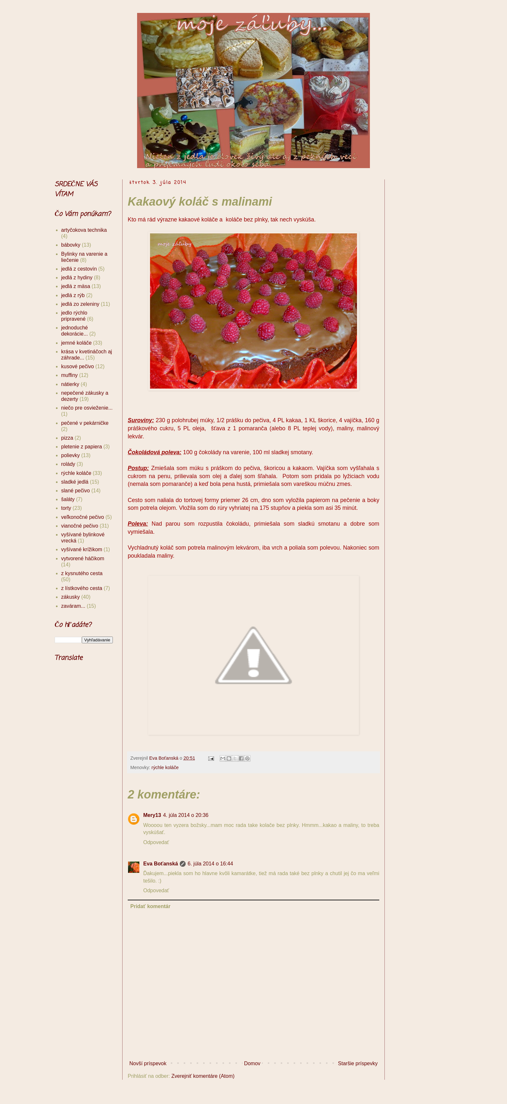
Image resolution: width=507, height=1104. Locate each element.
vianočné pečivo (79, 526)
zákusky (70, 597)
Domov (252, 1063)
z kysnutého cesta (81, 573)
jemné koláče (76, 343)
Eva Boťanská (160, 863)
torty (66, 508)
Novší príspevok (148, 1063)
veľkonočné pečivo (82, 517)
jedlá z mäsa (75, 286)
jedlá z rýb (73, 295)
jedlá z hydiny (76, 277)
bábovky (71, 245)
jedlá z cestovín (79, 269)
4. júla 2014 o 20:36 (186, 815)
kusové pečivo (77, 366)
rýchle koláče (165, 767)
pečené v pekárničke (85, 423)
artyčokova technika (84, 230)
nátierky (70, 384)
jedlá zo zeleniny (80, 304)
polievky (70, 455)
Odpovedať (156, 842)
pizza (67, 438)
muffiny (69, 375)
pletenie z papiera (81, 446)
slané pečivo (75, 490)
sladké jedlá (75, 482)
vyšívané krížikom (81, 549)
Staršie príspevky (358, 1063)
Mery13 (152, 815)
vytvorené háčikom (82, 558)
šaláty (68, 499)
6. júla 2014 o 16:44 (210, 863)
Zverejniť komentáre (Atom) (202, 1076)
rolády (68, 464)
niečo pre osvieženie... (87, 408)
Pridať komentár (150, 906)
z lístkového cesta (81, 588)
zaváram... (73, 606)
